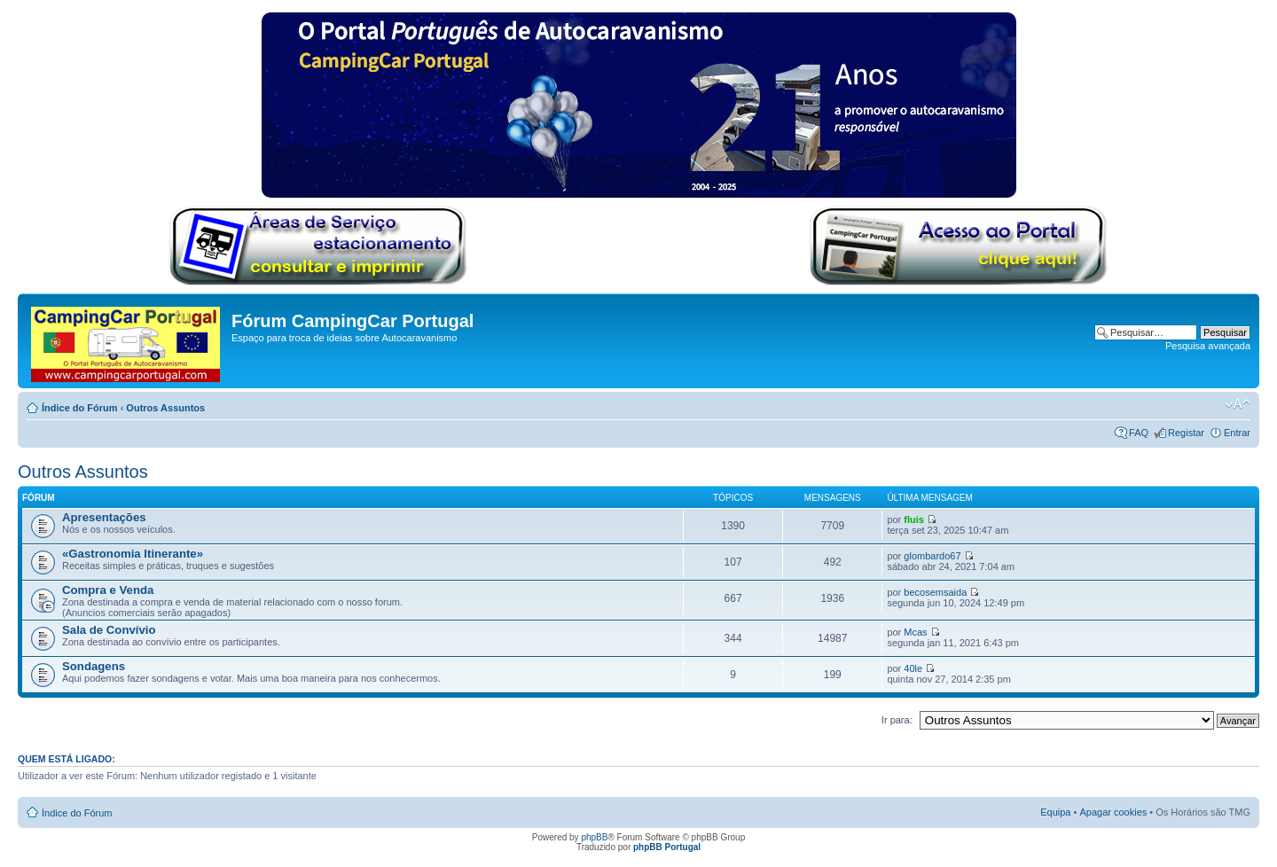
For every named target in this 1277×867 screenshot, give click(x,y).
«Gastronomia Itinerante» (132, 553)
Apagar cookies (1113, 812)
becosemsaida (935, 592)
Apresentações (104, 517)
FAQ (1138, 432)
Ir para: (897, 720)
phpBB (594, 837)
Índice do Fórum (80, 407)
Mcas (915, 632)
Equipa (1055, 812)
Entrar (1237, 432)
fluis (914, 519)
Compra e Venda (107, 590)
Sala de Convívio (109, 630)
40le (913, 668)
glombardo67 (932, 556)
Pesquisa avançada (1207, 345)
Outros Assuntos (165, 407)
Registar (1186, 432)
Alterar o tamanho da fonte (1237, 404)
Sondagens (93, 666)
